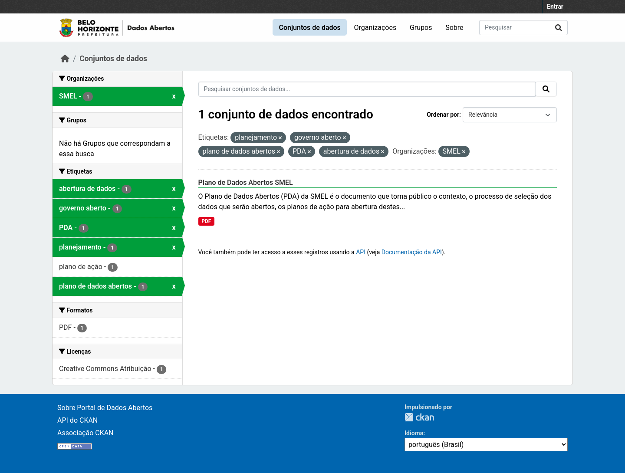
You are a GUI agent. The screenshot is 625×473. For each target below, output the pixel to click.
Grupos (421, 27)
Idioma (414, 433)
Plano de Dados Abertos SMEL (245, 182)
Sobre (454, 27)
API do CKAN (77, 420)
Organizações (375, 27)
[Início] (65, 58)
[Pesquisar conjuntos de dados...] (523, 27)
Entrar (555, 6)
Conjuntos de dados (309, 27)
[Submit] (558, 27)
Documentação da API (412, 252)
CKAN (419, 417)
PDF (206, 221)
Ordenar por (443, 114)
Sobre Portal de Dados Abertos (104, 408)
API (360, 252)
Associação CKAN (85, 433)
